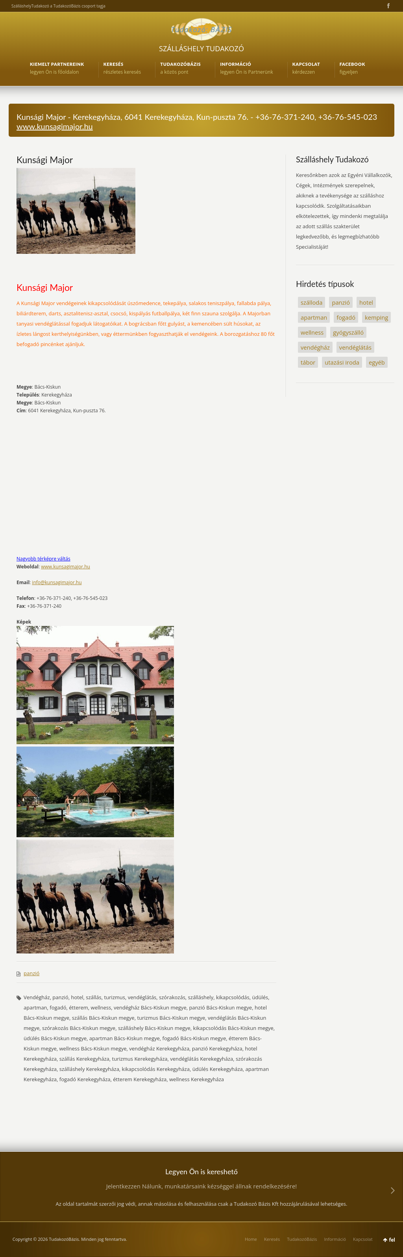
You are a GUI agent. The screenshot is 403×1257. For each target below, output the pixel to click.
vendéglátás (355, 347)
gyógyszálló (348, 332)
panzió (31, 973)
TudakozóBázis (302, 1239)
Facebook (387, 6)
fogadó (345, 317)
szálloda (311, 302)
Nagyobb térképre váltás (43, 558)
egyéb (377, 362)
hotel (366, 302)
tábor (308, 362)
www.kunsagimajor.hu (55, 126)
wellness (312, 332)
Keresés (272, 1239)
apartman (314, 317)
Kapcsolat (363, 1239)
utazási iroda (342, 362)
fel (392, 1240)
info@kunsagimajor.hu (56, 582)
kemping (376, 317)
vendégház (315, 347)
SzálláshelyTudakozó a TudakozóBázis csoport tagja (58, 6)
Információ (335, 1239)
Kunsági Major (45, 159)
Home (251, 1239)
